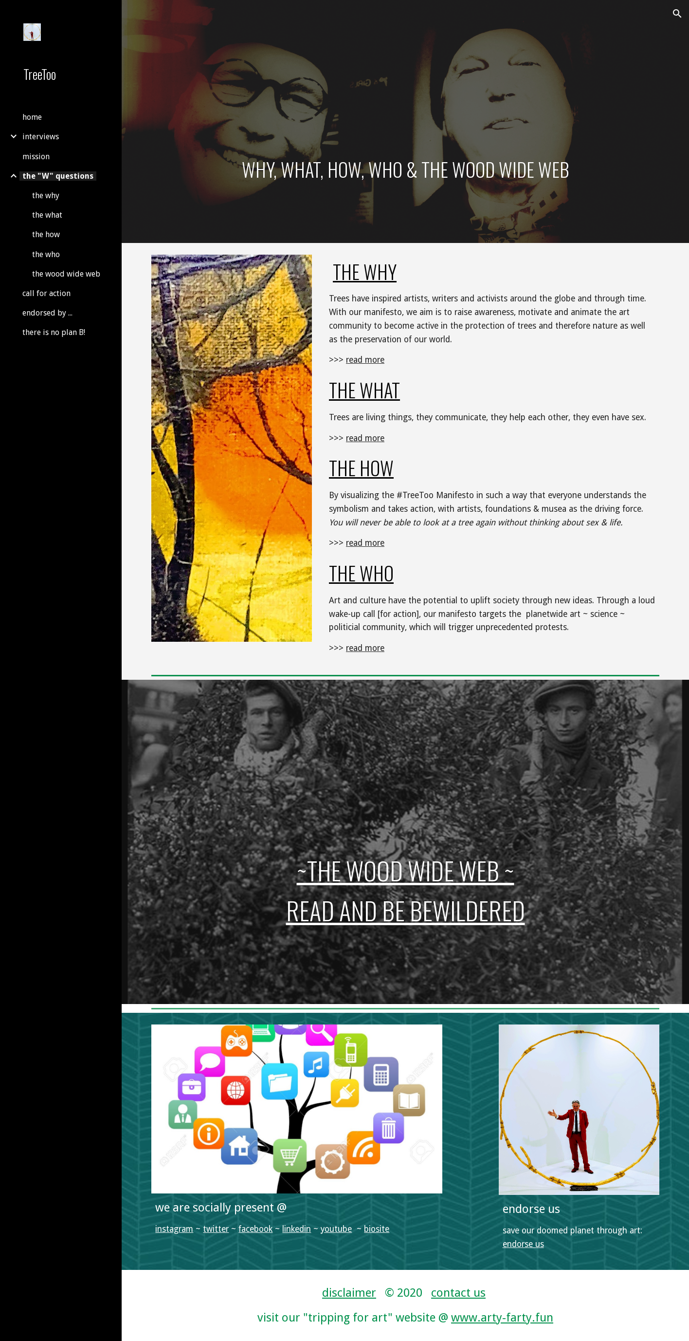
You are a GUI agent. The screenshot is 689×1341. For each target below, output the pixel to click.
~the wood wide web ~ (405, 870)
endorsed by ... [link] (47, 312)
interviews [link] (40, 136)
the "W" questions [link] (57, 176)
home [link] (32, 117)
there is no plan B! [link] (53, 332)
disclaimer (349, 1293)
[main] (405, 121)
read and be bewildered (405, 910)
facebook (255, 1229)
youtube (336, 1229)
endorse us (523, 1244)
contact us (458, 1293)
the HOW (361, 468)
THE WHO (361, 573)
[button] (677, 13)
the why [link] (45, 195)
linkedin (296, 1229)
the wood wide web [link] (66, 274)
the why (365, 271)
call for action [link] (46, 293)
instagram (174, 1229)
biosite (376, 1229)
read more (365, 360)
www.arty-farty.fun (502, 1317)
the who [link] (46, 254)
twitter (216, 1229)
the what (364, 390)
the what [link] (47, 215)
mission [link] (36, 156)
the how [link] (46, 234)
